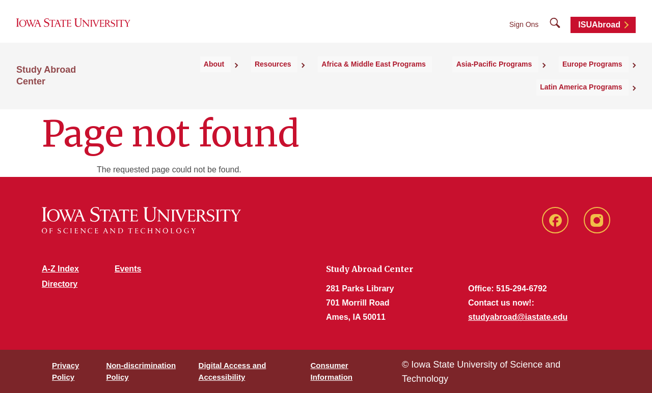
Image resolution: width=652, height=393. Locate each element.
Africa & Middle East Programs (298, 77)
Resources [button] (206, 77)
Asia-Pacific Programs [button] (408, 77)
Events (128, 268)
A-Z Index (60, 268)
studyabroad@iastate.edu (517, 317)
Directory (59, 284)
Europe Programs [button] (496, 77)
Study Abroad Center (61, 77)
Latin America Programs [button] (588, 77)
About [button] (158, 77)
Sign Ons (524, 31)
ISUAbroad (599, 31)
